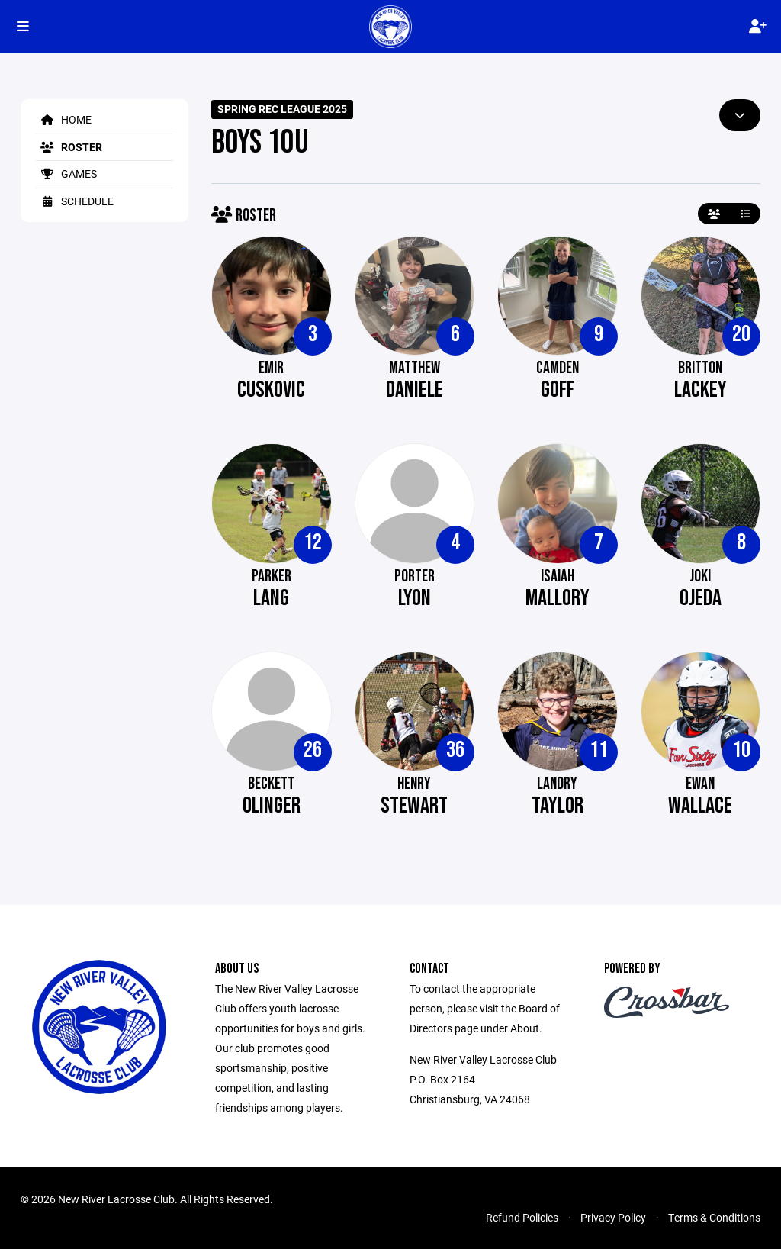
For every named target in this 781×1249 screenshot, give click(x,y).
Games (66, 173)
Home (64, 119)
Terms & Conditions (714, 1217)
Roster (69, 147)
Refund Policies (522, 1217)
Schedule (75, 201)
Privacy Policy (613, 1217)
